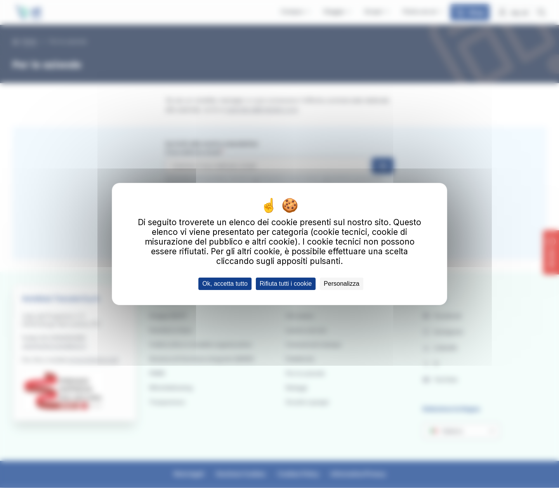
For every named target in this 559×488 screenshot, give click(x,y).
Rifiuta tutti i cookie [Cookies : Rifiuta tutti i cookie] (286, 283)
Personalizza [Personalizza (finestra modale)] (341, 283)
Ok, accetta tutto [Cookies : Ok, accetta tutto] (225, 283)
